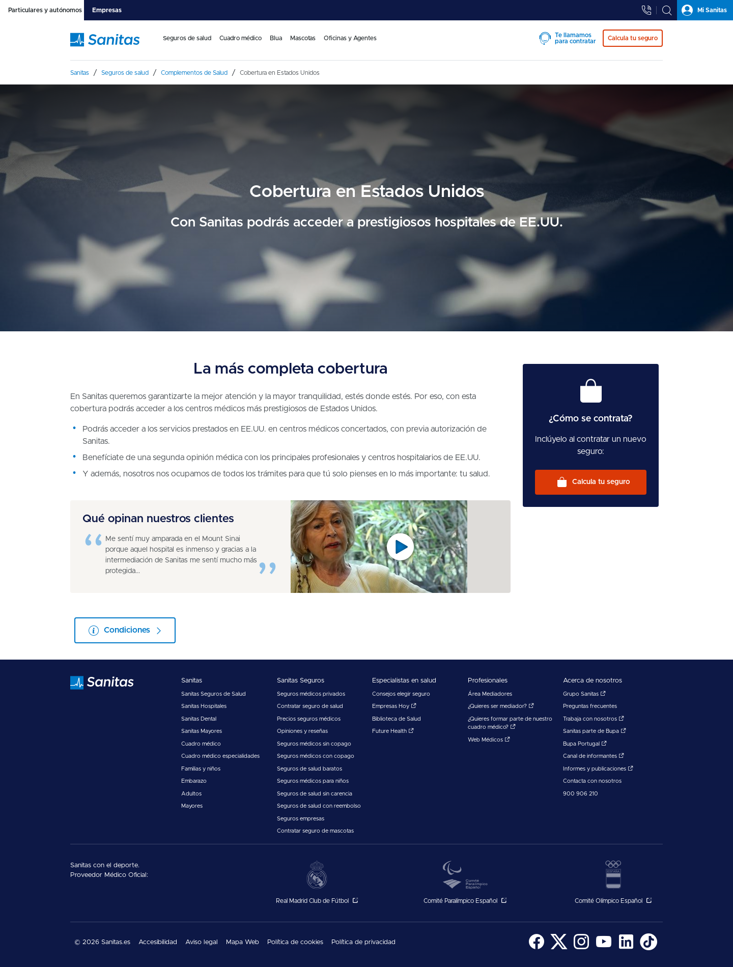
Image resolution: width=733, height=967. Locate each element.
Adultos (191, 794)
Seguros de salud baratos (309, 769)
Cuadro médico (240, 38)
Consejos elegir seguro (401, 694)
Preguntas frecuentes (590, 706)
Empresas (107, 10)
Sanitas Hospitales (204, 706)
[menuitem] (187, 45)
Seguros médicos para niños (313, 781)
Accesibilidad (157, 942)
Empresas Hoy (394, 706)
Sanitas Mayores (201, 731)
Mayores (192, 806)
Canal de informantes (593, 756)
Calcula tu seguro (601, 482)
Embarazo (194, 781)
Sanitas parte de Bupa (594, 731)
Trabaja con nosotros (593, 719)
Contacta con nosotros (592, 781)
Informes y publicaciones (598, 769)
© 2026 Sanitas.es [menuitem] (102, 942)
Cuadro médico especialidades (220, 756)
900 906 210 (580, 794)
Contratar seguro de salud (310, 706)
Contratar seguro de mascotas (315, 831)
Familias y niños (200, 769)
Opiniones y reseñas (302, 731)
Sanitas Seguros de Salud (213, 694)
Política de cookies (295, 942)
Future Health (393, 731)
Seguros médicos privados (311, 694)
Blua (276, 38)
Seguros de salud (187, 38)
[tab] (42, 10)
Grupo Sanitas (584, 694)
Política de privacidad (363, 942)
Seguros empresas (300, 818)
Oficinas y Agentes (350, 38)
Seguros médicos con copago (315, 756)
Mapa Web (242, 942)
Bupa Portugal (585, 744)
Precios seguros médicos (309, 719)
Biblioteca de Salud (396, 719)
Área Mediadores (490, 694)
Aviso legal (201, 942)
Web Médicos (489, 740)
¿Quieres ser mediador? (501, 706)
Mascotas (303, 38)
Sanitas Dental (198, 719)
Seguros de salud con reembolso (319, 806)
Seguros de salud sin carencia (314, 794)
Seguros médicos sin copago (314, 744)
